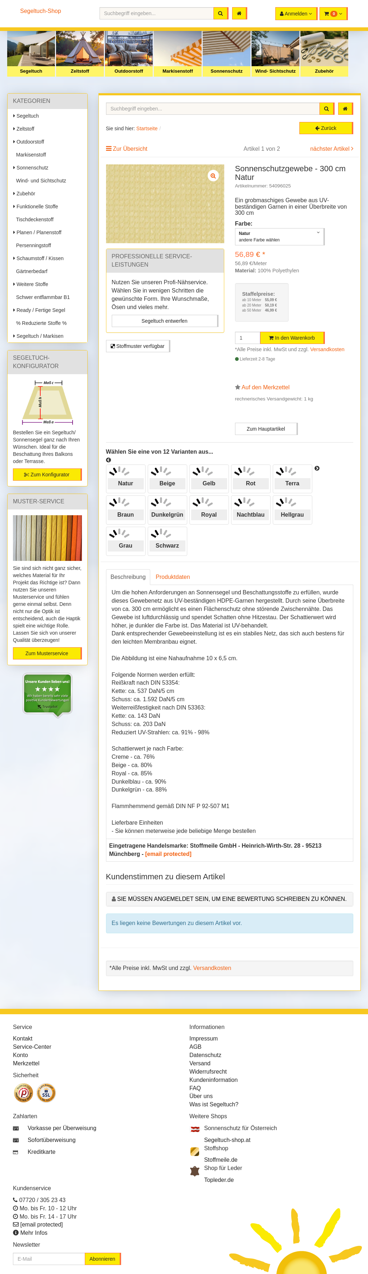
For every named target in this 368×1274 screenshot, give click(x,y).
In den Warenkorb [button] (292, 338)
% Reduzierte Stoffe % (39, 323)
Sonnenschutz (227, 71)
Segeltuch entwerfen (165, 321)
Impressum (203, 1038)
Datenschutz (205, 1055)
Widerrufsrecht (208, 1072)
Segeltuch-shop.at (227, 1140)
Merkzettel (26, 1063)
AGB (195, 1047)
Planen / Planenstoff (37, 232)
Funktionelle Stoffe (35, 206)
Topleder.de (219, 1180)
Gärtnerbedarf (30, 271)
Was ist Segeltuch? (213, 1104)
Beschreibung (128, 577)
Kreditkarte (41, 1152)
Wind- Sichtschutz (275, 71)
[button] (333, 13)
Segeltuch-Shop (40, 11)
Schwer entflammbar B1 (41, 297)
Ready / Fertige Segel (39, 310)
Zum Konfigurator (46, 474)
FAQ (195, 1088)
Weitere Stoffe (30, 284)
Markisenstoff (177, 71)
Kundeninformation (213, 1080)
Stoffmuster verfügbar (138, 346)
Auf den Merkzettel (265, 387)
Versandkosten (327, 349)
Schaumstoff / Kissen (38, 258)
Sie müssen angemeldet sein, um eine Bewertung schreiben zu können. (232, 899)
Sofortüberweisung (51, 1140)
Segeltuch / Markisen (38, 336)
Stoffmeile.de (221, 1160)
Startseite (146, 128)
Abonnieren (102, 1259)
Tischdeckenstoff (33, 219)
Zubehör (324, 71)
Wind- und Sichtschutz (39, 180)
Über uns (201, 1096)
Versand (200, 1063)
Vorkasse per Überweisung (62, 1128)
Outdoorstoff (129, 71)
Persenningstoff (32, 245)
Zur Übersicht (130, 149)
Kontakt (22, 1038)
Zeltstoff (80, 71)
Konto (20, 1055)
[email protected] (168, 854)
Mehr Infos (33, 1233)
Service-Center (32, 1047)
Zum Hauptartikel (266, 429)
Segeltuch (31, 71)
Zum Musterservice (47, 653)
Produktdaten (173, 577)
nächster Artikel (330, 149)
